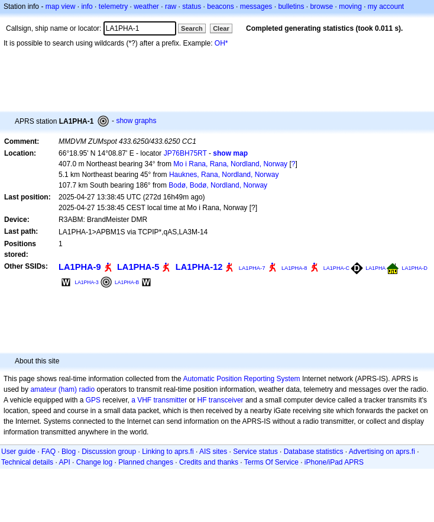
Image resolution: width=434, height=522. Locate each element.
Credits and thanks (208, 462)
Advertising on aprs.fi (382, 451)
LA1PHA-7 (252, 268)
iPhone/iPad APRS (334, 462)
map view (61, 6)
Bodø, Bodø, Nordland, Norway (218, 185)
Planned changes (145, 462)
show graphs (136, 121)
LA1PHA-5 (138, 267)
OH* (221, 43)
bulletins (291, 6)
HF (202, 400)
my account (386, 6)
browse (321, 6)
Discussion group (109, 451)
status (191, 6)
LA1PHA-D (414, 268)
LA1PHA (375, 268)
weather (146, 6)
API (64, 462)
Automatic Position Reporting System (241, 379)
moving (350, 6)
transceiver (226, 400)
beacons (220, 6)
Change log (94, 462)
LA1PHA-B (127, 282)
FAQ (48, 451)
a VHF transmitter (159, 400)
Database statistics (314, 451)
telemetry (113, 6)
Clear (221, 28)
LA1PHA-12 (199, 267)
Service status (255, 451)
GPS (93, 400)
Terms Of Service (271, 462)
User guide (18, 451)
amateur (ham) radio (62, 389)
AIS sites (213, 451)
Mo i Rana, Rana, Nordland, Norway (230, 164)
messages (256, 6)
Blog (68, 451)
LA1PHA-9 (80, 267)
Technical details (27, 462)
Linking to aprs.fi (167, 451)
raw (170, 6)
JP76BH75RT (185, 153)
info (86, 6)
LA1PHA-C (336, 268)
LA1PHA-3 (86, 282)
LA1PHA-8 (294, 268)
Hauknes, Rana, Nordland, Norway (223, 174)
